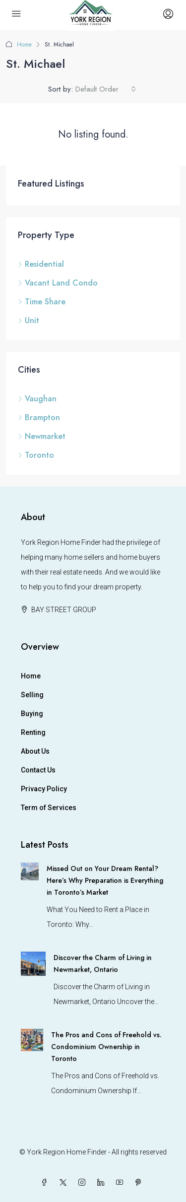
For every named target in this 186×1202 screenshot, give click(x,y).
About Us (35, 751)
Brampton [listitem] (39, 417)
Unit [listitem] (28, 320)
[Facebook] (46, 1183)
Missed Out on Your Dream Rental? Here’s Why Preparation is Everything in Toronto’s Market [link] (105, 880)
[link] (30, 871)
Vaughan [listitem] (37, 398)
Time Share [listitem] (41, 301)
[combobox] (105, 89)
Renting (33, 732)
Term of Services (48, 808)
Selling (32, 695)
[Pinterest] (140, 1183)
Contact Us (38, 770)
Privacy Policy (44, 789)
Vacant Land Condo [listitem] (58, 282)
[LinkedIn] (102, 1183)
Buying (32, 714)
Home (24, 44)
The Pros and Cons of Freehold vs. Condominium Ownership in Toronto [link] (106, 1046)
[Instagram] (83, 1183)
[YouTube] (121, 1183)
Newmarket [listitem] (41, 436)
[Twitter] (65, 1183)
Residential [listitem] (41, 264)
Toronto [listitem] (36, 455)
